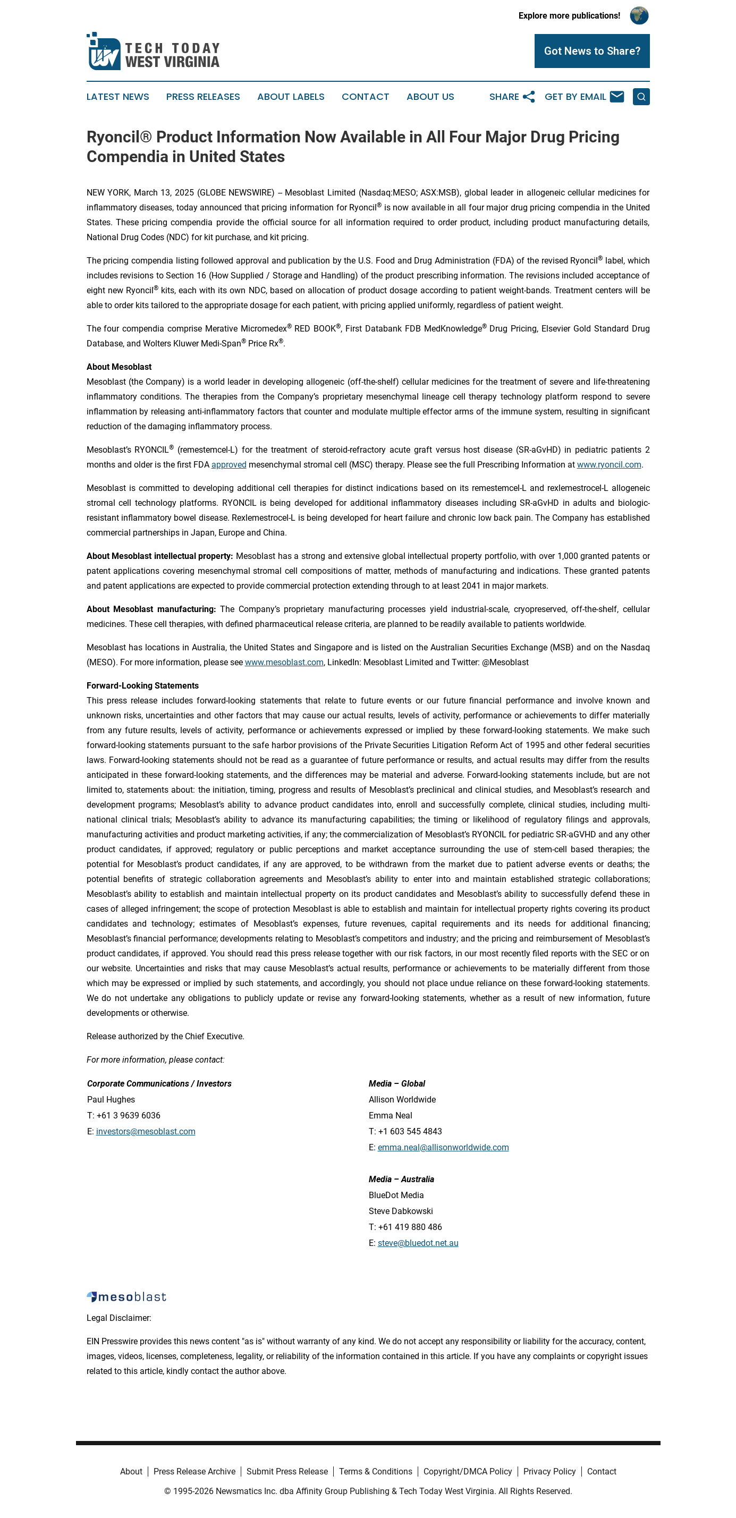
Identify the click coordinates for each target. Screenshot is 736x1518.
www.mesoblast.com (284, 662)
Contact (366, 97)
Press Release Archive (194, 1471)
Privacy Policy (549, 1471)
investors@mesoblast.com (146, 1131)
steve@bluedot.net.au (418, 1243)
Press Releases (203, 97)
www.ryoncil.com (609, 465)
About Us (430, 97)
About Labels (291, 97)
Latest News (118, 97)
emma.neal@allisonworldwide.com (443, 1147)
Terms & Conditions (375, 1471)
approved (229, 465)
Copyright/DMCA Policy (468, 1471)
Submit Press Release (287, 1471)
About (131, 1471)
